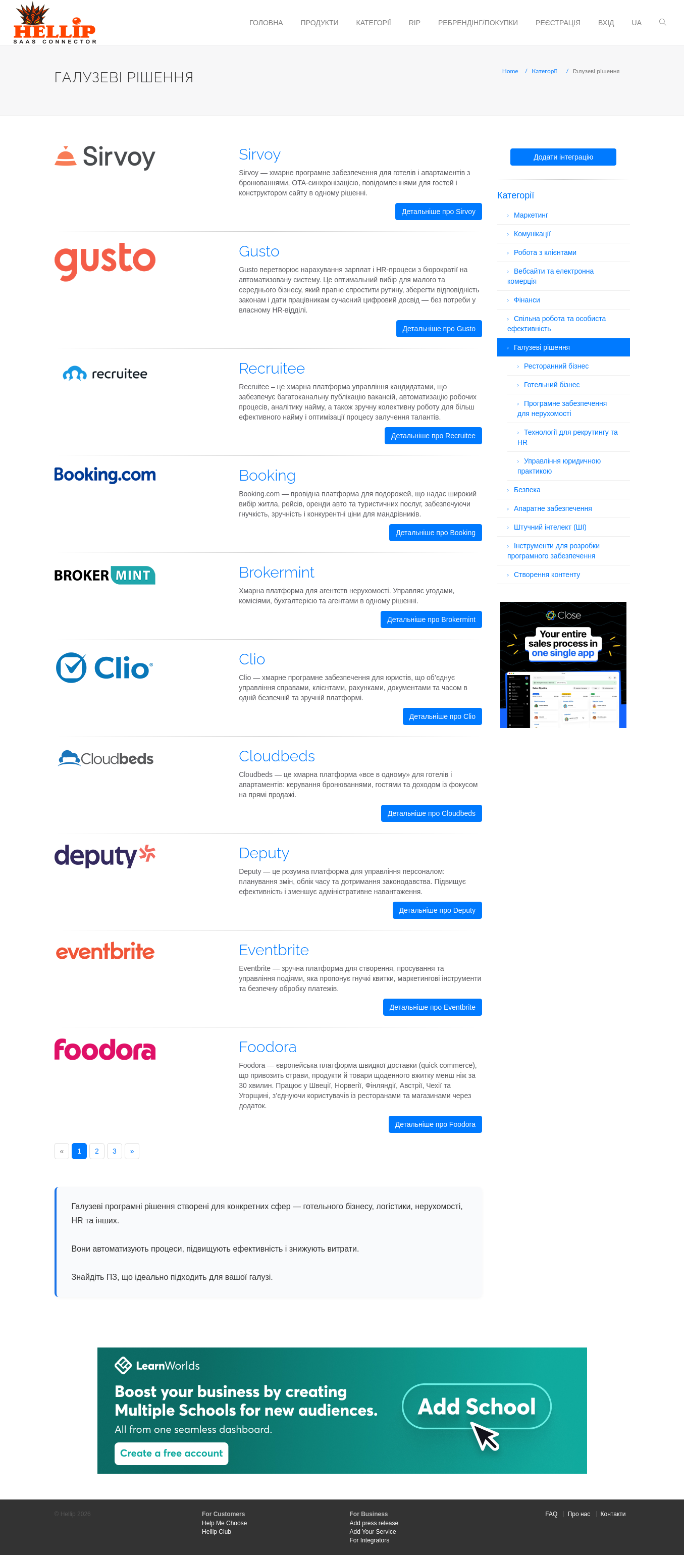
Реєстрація (558, 23)
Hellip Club (216, 1531)
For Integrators (370, 1540)
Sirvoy (260, 154)
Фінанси (527, 300)
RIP (414, 23)
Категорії (373, 23)
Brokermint (276, 572)
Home (510, 71)
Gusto (259, 251)
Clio (252, 659)
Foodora (268, 1047)
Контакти (613, 1514)
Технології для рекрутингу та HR (567, 437)
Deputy (264, 853)
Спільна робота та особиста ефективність (556, 324)
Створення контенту (547, 575)
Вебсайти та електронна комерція (550, 276)
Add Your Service (373, 1531)
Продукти (320, 23)
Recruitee (272, 368)
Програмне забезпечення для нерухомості (562, 408)
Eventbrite (274, 950)
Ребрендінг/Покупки (478, 23)
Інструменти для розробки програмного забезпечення (553, 551)
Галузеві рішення (542, 347)
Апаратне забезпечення (553, 508)
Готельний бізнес (552, 385)
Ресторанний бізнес (556, 366)
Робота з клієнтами (545, 252)
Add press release (374, 1523)
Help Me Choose (224, 1523)
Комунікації (532, 234)
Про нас (579, 1514)
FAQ (551, 1514)
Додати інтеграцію (563, 157)
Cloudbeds (277, 756)
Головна (266, 23)
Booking (267, 475)
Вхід (606, 23)
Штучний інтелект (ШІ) (550, 527)
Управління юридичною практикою (559, 466)
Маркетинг (531, 215)
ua (637, 23)
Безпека (527, 490)
